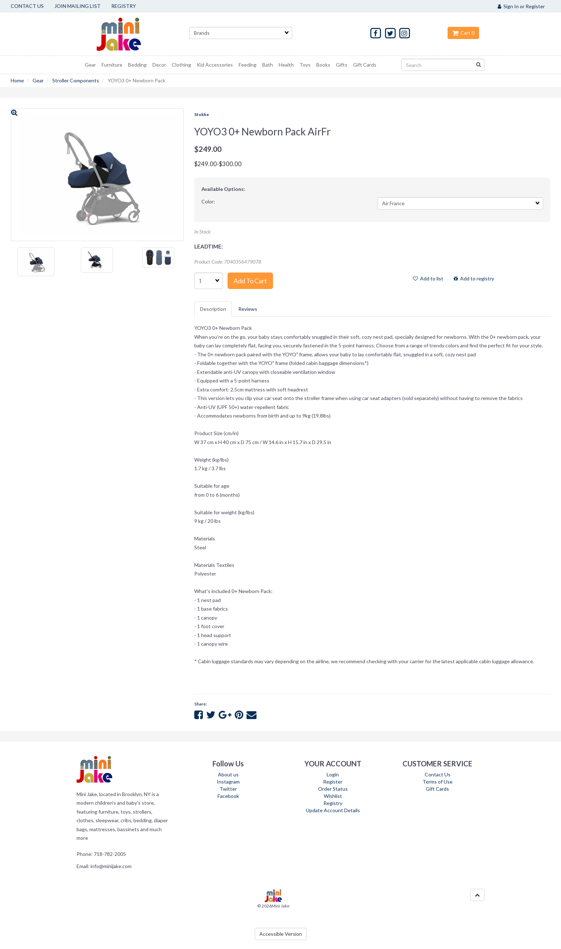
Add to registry (474, 278)
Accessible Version (280, 934)
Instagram (228, 782)
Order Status (333, 789)
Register (332, 782)
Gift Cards (437, 789)
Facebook (228, 796)
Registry (332, 803)
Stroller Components (75, 80)
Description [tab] (213, 309)
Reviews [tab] (247, 309)
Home (17, 80)
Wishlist (333, 796)
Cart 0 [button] (463, 33)
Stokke (201, 114)
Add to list (428, 278)
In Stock (202, 231)
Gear (38, 80)
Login (333, 774)
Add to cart (250, 281)
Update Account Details (333, 810)
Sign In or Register (521, 6)
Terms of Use (438, 782)
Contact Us (437, 774)
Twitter (228, 789)
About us (228, 774)
